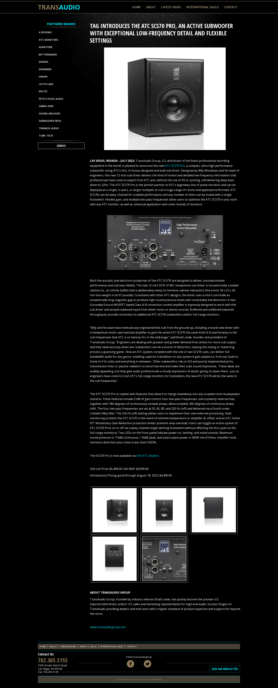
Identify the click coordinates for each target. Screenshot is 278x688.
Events (83, 646)
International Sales (202, 7)
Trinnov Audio (49, 128)
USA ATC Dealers (147, 456)
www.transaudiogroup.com (108, 627)
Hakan (43, 76)
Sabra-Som (46, 106)
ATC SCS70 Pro (175, 166)
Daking (43, 61)
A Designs (45, 32)
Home (136, 7)
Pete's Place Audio (51, 98)
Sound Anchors (49, 113)
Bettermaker (48, 54)
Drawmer (45, 69)
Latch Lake (46, 84)
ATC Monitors (48, 39)
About (151, 7)
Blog (94, 646)
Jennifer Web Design (153, 679)
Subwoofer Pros (50, 120)
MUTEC (43, 91)
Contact (230, 7)
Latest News (171, 7)
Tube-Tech (46, 135)
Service (61, 146)
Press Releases (68, 646)
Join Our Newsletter (225, 669)
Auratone (45, 47)
